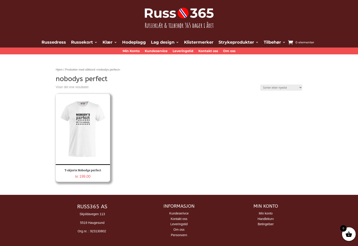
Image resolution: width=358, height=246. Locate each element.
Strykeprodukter (236, 43)
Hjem (59, 69)
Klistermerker (198, 43)
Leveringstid (183, 51)
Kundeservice (156, 51)
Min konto (266, 213)
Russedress (54, 43)
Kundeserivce (179, 213)
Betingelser (266, 224)
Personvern (179, 235)
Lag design (162, 43)
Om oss (229, 51)
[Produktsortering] (281, 88)
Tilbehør (272, 43)
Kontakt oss (208, 51)
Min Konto (131, 51)
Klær (108, 43)
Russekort (82, 43)
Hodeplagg (134, 43)
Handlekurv (266, 219)
